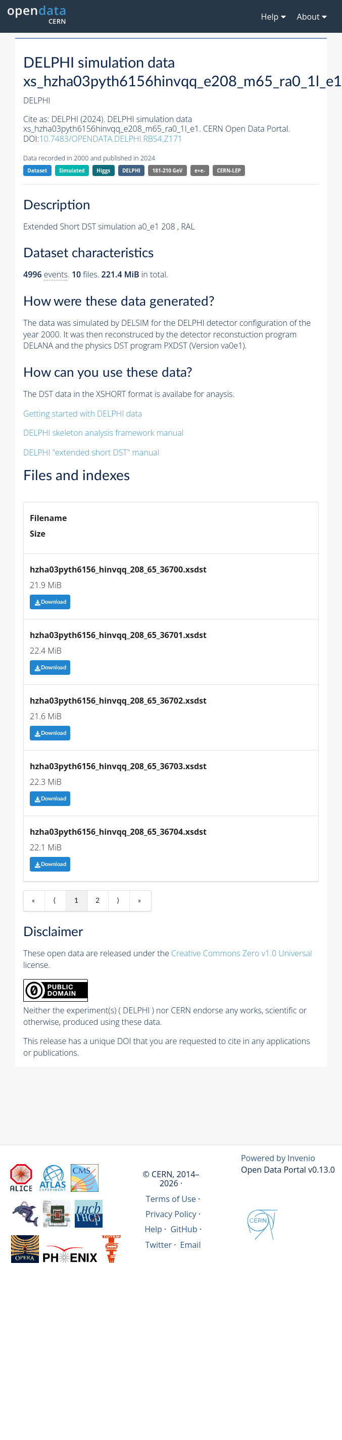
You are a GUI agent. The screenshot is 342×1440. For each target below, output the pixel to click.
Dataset (37, 170)
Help (153, 1229)
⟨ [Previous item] (54, 900)
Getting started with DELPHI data (82, 413)
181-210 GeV (168, 170)
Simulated (72, 170)
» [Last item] (139, 900)
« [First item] (33, 900)
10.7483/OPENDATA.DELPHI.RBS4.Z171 (110, 138)
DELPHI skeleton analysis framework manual (103, 432)
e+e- (199, 170)
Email (190, 1244)
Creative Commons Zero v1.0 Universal (241, 953)
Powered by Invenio (278, 1158)
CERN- (228, 171)
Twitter (158, 1244)
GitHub (183, 1229)
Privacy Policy (171, 1214)
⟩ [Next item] (118, 900)
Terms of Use (171, 1198)
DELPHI (131, 170)
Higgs (103, 170)
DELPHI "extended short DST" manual (91, 452)
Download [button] (50, 602)
